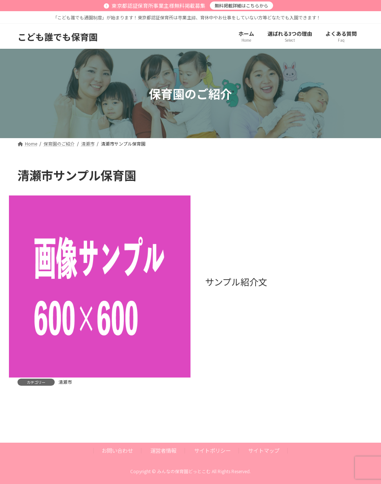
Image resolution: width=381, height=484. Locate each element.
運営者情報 (163, 450)
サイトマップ (263, 450)
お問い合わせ (117, 450)
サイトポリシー (212, 450)
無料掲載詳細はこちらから (241, 5)
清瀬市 (65, 382)
